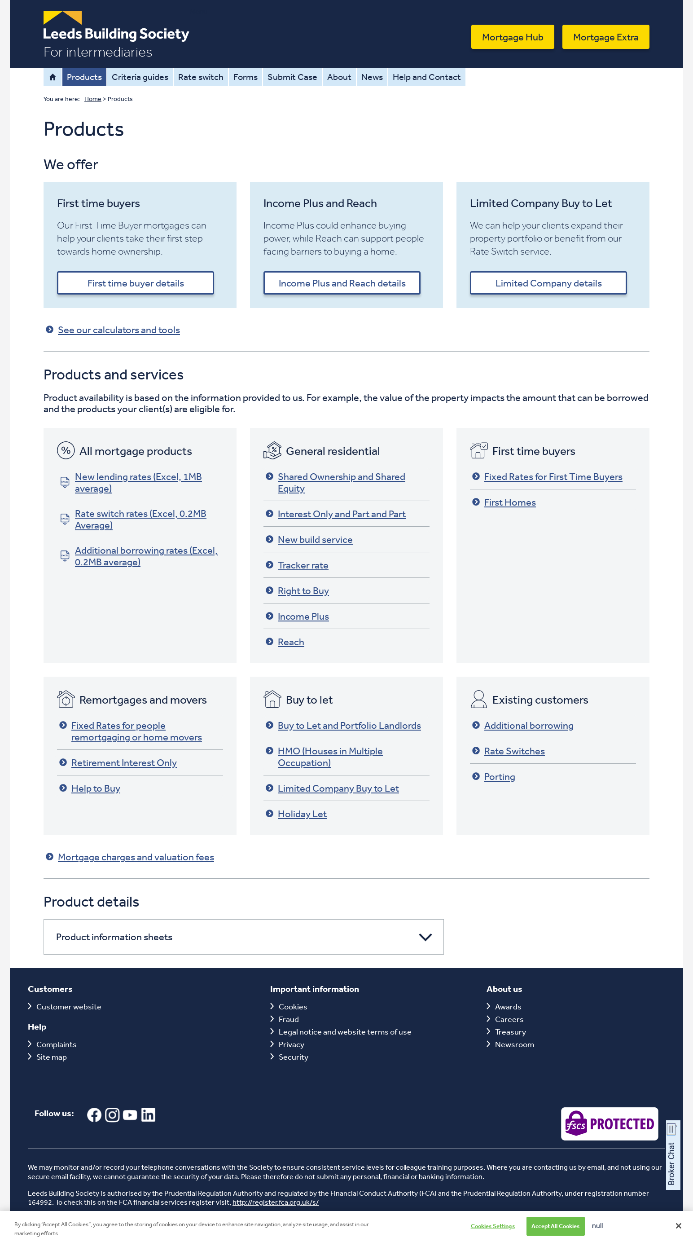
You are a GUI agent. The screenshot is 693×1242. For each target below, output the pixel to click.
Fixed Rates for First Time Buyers (547, 476)
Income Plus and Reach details (342, 283)
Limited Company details (549, 283)
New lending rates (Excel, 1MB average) (130, 482)
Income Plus (297, 616)
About (339, 76)
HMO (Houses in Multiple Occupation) (324, 756)
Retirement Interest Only (118, 762)
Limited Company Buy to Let (332, 788)
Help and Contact (427, 76)
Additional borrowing (523, 725)
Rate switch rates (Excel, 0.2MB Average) (132, 519)
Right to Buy (297, 590)
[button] (243, 937)
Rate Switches (508, 751)
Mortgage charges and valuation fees (130, 857)
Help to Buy (89, 788)
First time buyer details (136, 283)
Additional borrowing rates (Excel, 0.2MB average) (138, 556)
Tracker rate (297, 565)
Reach (285, 641)
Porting (493, 776)
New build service (309, 539)
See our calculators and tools (113, 329)
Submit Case (292, 76)
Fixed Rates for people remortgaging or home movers (130, 731)
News (372, 76)
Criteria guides (140, 76)
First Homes (504, 502)
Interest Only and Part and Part (336, 514)
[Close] (679, 1232)
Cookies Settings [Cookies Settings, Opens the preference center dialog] (493, 1232)
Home (52, 77)
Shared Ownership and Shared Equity (335, 482)
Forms (245, 76)
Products (84, 76)
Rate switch (201, 76)
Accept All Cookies (555, 1232)
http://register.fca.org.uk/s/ (275, 1202)
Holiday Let (296, 813)
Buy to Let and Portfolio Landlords (343, 725)
